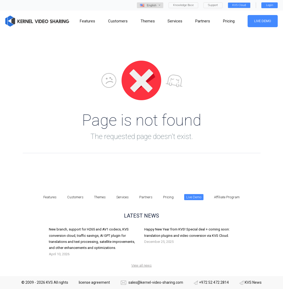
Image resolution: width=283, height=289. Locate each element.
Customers (75, 197)
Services (122, 197)
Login (269, 5)
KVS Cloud (239, 5)
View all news (141, 265)
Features (50, 197)
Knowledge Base (183, 5)
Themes (100, 197)
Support (213, 5)
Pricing (168, 197)
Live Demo (262, 21)
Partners (145, 197)
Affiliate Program (227, 197)
